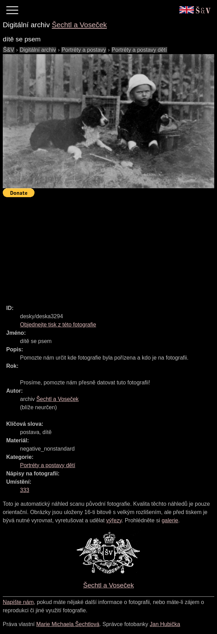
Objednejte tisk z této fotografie (58, 325)
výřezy (114, 520)
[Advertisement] (110, 248)
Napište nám (18, 602)
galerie (169, 520)
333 (24, 490)
